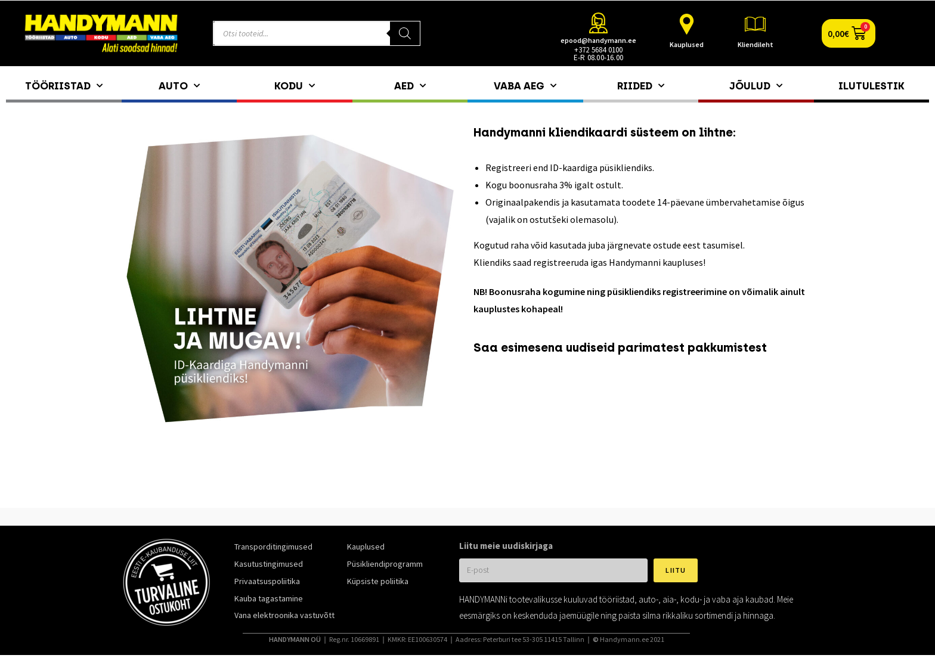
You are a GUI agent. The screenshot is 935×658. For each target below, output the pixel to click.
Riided (640, 85)
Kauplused (687, 44)
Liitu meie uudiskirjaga (506, 545)
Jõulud (755, 85)
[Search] (405, 33)
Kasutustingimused (268, 563)
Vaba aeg (525, 85)
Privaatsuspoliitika (267, 581)
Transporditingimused (273, 546)
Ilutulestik (871, 86)
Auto (179, 85)
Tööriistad (64, 85)
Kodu (294, 85)
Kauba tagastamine (268, 598)
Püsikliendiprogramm (385, 563)
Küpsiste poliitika (377, 581)
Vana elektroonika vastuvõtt (284, 615)
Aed (410, 85)
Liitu (675, 570)
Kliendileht (755, 44)
